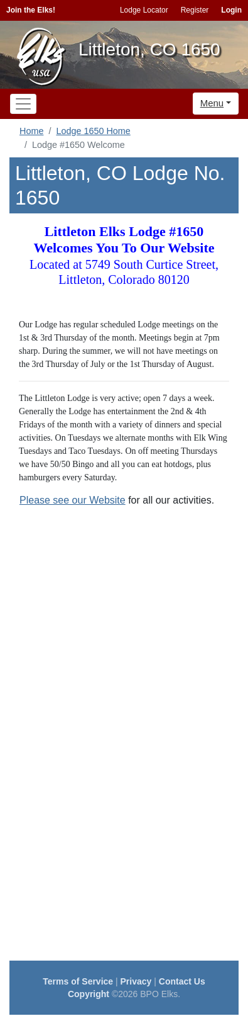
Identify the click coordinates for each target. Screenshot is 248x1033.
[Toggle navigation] (23, 104)
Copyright (88, 994)
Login (231, 10)
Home (31, 131)
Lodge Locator (144, 10)
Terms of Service (78, 981)
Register (195, 10)
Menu (212, 103)
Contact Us (182, 981)
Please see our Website (72, 500)
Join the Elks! (30, 10)
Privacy (136, 981)
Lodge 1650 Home (93, 131)
